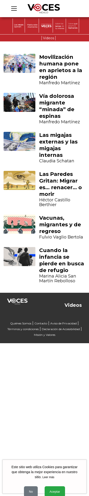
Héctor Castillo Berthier (54, 202)
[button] (10, 209)
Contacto (40, 323)
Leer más (48, 477)
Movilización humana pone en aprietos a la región (60, 67)
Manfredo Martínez (59, 82)
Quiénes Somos (20, 323)
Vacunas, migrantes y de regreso (60, 224)
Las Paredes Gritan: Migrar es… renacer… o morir (60, 184)
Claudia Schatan (56, 161)
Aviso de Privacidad (63, 323)
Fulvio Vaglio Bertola (61, 237)
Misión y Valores (44, 335)
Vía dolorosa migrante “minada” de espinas (56, 106)
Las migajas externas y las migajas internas (58, 145)
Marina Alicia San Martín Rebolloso (57, 278)
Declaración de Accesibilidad (61, 329)
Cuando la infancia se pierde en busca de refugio (61, 260)
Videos (48, 38)
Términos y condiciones (23, 329)
